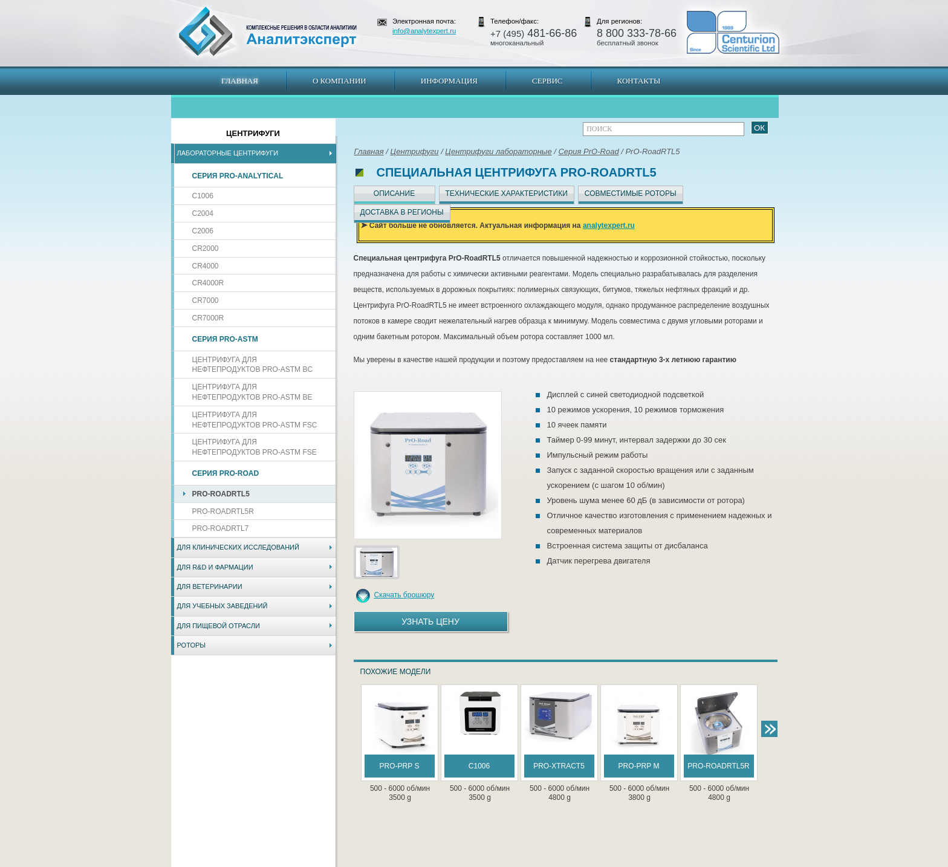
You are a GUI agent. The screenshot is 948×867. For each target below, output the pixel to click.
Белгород (550, 861)
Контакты (639, 80)
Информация (449, 80)
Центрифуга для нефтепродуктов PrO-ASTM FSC (254, 420)
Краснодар (514, 861)
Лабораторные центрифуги (228, 153)
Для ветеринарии (209, 586)
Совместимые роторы (631, 193)
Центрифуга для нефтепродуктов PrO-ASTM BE (252, 392)
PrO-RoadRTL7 (220, 528)
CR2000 (205, 248)
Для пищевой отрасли (218, 625)
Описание (394, 193)
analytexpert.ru (609, 225)
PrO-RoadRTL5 (221, 494)
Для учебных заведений (222, 605)
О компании (339, 80)
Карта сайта (244, 861)
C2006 (202, 231)
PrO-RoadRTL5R (223, 511)
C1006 (202, 196)
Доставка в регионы (402, 212)
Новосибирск (344, 861)
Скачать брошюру (404, 595)
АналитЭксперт (267, 31)
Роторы (191, 645)
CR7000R (208, 318)
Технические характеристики (507, 193)
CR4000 (205, 266)
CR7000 (205, 300)
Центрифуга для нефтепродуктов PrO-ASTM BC (252, 365)
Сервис (547, 80)
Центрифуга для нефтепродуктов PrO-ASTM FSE (254, 447)
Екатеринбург (472, 861)
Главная (239, 80)
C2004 (202, 213)
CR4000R (208, 283)
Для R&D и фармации (215, 567)
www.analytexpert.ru (668, 861)
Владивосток (388, 861)
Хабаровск (430, 861)
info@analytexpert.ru (424, 30)
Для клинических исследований (238, 547)
